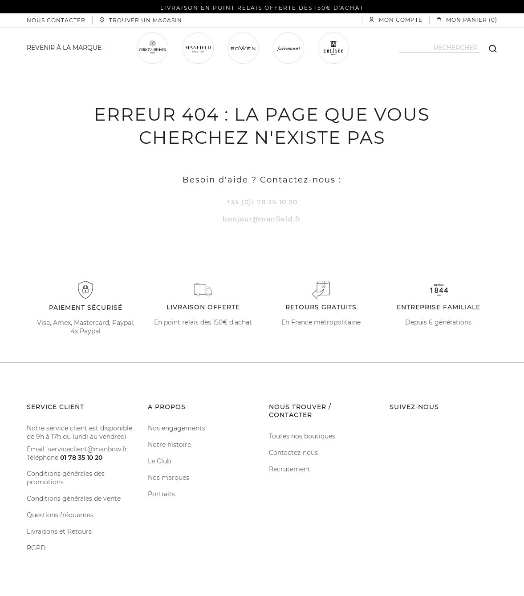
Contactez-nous (293, 453)
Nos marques (168, 478)
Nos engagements (176, 428)
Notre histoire (169, 445)
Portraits (161, 494)
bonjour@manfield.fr (262, 219)
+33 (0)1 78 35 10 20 (262, 202)
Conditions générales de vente (74, 499)
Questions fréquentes (60, 515)
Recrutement (289, 469)
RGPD (36, 548)
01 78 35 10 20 (81, 458)
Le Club (159, 461)
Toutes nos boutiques (302, 436)
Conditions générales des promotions (66, 478)
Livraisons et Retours (59, 531)
